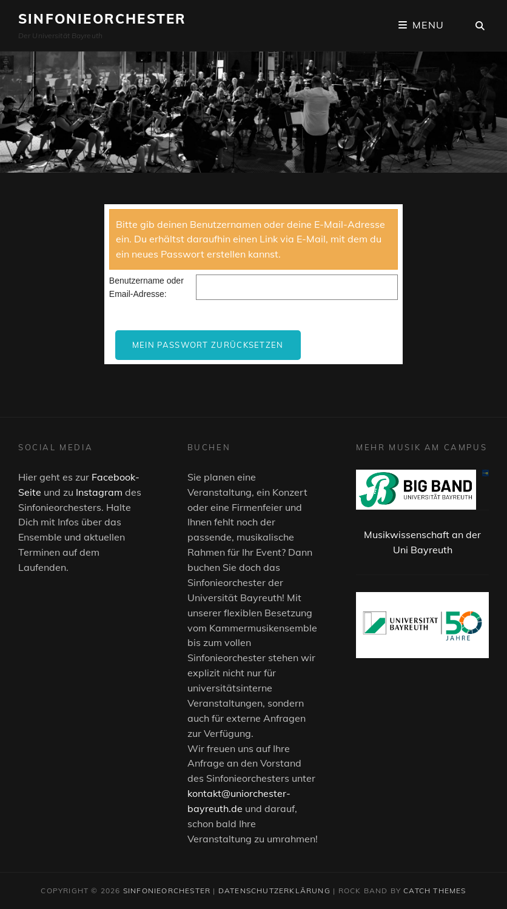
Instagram (99, 492)
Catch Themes (434, 890)
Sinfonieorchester (102, 18)
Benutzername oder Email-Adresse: (146, 287)
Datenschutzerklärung (274, 890)
